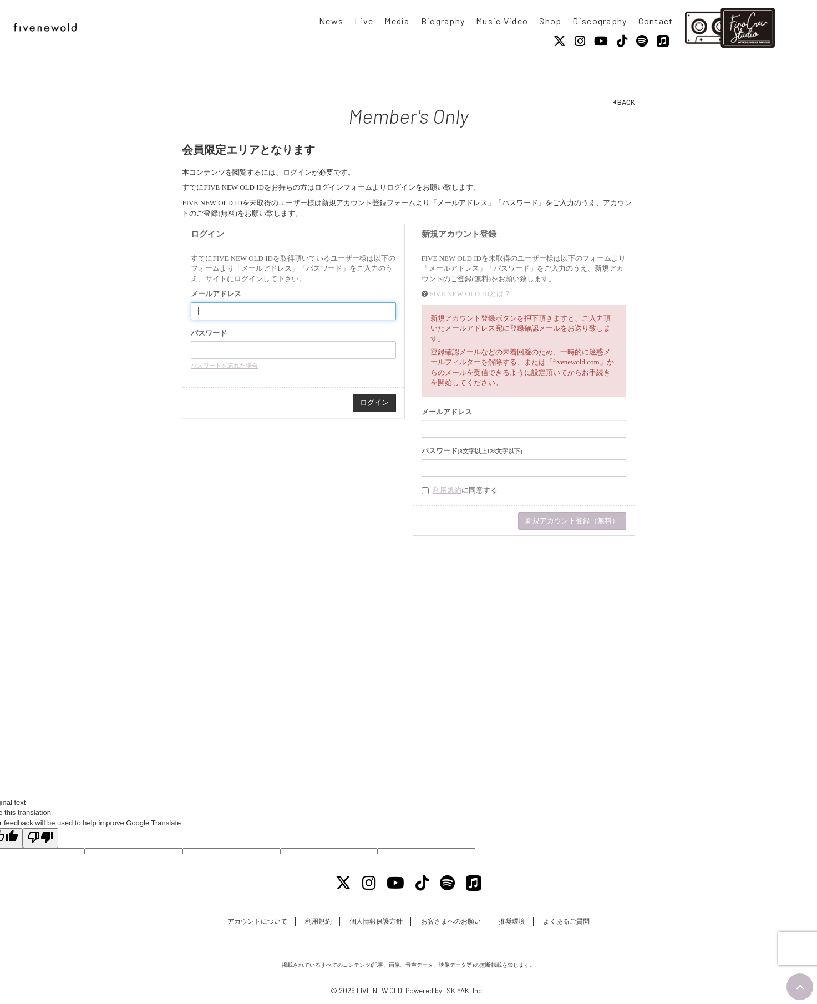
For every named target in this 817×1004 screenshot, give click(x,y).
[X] (559, 41)
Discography (599, 21)
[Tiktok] (622, 41)
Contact (655, 21)
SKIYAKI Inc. (465, 990)
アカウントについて (257, 921)
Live (363, 21)
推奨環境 (512, 921)
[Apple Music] (662, 41)
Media (396, 21)
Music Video (502, 21)
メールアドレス (216, 294)
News (331, 21)
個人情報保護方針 (376, 921)
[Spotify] (642, 41)
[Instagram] (580, 41)
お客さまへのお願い (451, 921)
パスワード (209, 333)
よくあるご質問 (566, 921)
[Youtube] (601, 41)
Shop (550, 21)
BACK (624, 102)
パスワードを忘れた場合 (224, 365)
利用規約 (447, 490)
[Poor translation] (40, 838)
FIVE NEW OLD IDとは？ (470, 294)
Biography (443, 21)
